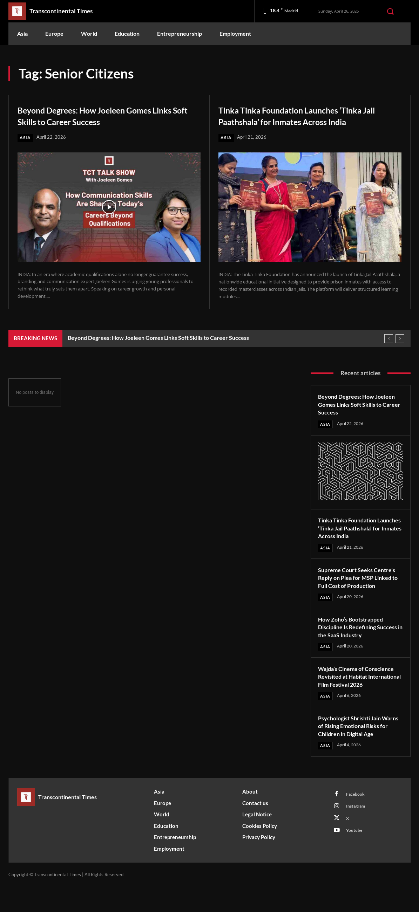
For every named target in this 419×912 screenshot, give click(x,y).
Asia (25, 137)
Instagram (357, 833)
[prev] (388, 339)
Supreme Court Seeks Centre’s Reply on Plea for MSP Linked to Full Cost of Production (360, 586)
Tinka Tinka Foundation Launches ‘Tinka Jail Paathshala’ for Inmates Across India (306, 115)
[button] (390, 11)
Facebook (356, 820)
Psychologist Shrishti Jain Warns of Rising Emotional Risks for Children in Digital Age (355, 747)
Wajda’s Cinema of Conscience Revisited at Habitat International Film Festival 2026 (360, 689)
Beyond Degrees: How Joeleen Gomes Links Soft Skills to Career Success (100, 115)
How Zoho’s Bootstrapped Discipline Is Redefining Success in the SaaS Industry (357, 635)
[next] (400, 339)
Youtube (355, 859)
